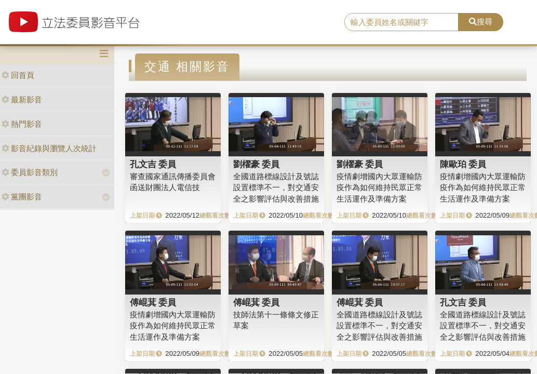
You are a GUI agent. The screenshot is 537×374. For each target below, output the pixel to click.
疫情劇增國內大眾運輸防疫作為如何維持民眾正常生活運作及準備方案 (379, 187)
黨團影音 (22, 196)
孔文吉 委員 (153, 164)
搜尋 (480, 21)
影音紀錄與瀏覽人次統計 (49, 148)
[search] (401, 22)
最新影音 (22, 99)
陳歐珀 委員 (463, 164)
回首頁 (18, 75)
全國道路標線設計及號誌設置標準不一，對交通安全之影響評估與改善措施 (276, 187)
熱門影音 (22, 123)
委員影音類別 (30, 172)
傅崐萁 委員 (153, 302)
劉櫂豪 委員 (256, 164)
